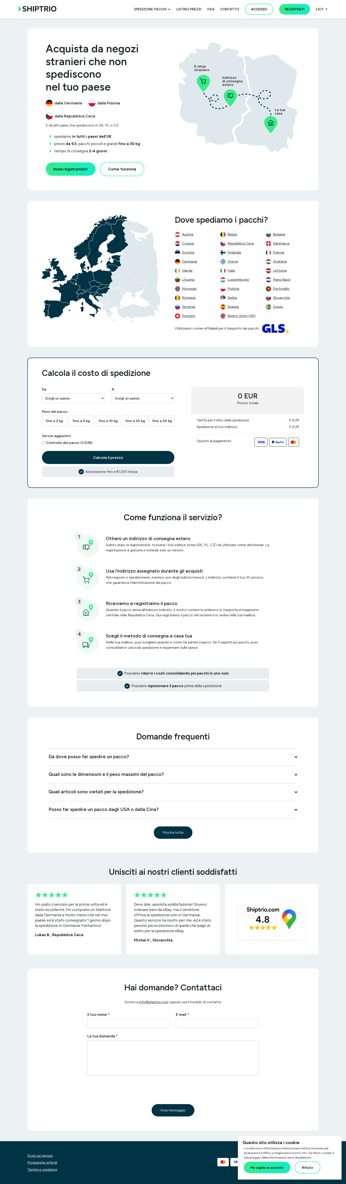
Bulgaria (279, 234)
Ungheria (280, 261)
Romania (189, 298)
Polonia (233, 289)
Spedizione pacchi (150, 9)
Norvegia (189, 289)
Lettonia (280, 270)
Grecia (233, 261)
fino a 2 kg (54, 421)
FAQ (210, 9)
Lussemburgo (238, 279)
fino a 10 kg (108, 421)
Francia (278, 252)
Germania (189, 261)
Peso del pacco (55, 411)
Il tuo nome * (98, 1014)
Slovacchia (281, 298)
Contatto (229, 9)
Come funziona (122, 169)
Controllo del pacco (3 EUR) (69, 443)
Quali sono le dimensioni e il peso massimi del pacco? (173, 774)
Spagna (233, 307)
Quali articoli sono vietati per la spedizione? (173, 791)
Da (44, 389)
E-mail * (182, 1014)
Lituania (188, 279)
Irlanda (187, 270)
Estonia (188, 252)
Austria (187, 234)
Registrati (294, 9)
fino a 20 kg (135, 421)
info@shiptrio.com (154, 1002)
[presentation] (120, 1090)
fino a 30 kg (162, 421)
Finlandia (234, 252)
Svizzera (188, 316)
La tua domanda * (102, 1036)
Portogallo (281, 289)
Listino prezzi (188, 9)
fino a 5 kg (81, 421)
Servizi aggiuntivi (56, 436)
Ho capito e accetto (267, 1167)
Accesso (259, 9)
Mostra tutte (173, 832)
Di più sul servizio (40, 1156)
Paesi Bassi (281, 279)
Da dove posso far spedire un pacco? (173, 756)
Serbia (232, 298)
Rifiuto (307, 1167)
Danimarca (281, 243)
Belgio (232, 234)
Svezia (278, 307)
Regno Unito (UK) (242, 316)
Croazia (188, 243)
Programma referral (42, 1163)
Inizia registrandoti (70, 169)
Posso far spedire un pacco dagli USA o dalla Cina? (173, 809)
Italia (231, 270)
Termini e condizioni (42, 1170)
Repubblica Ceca (241, 243)
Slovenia (188, 307)
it (320, 9)
